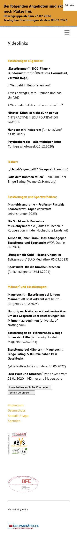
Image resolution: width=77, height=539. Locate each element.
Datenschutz (16, 410)
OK (38, 18)
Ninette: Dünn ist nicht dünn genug (33, 113)
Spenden (14, 421)
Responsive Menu (66, 32)
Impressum (15, 405)
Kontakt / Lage (18, 416)
